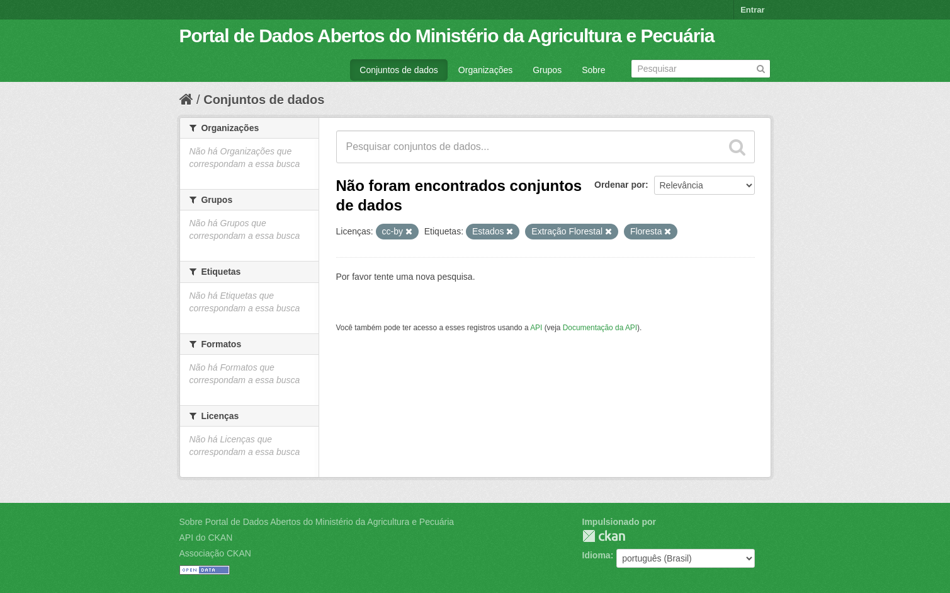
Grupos (547, 70)
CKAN (603, 536)
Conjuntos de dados (398, 70)
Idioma (596, 555)
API (536, 327)
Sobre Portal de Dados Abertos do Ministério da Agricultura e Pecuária (317, 522)
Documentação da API (600, 327)
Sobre (593, 70)
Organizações (485, 70)
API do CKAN (206, 538)
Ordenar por (619, 185)
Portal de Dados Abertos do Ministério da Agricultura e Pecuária (447, 35)
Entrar (752, 9)
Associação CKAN (215, 553)
